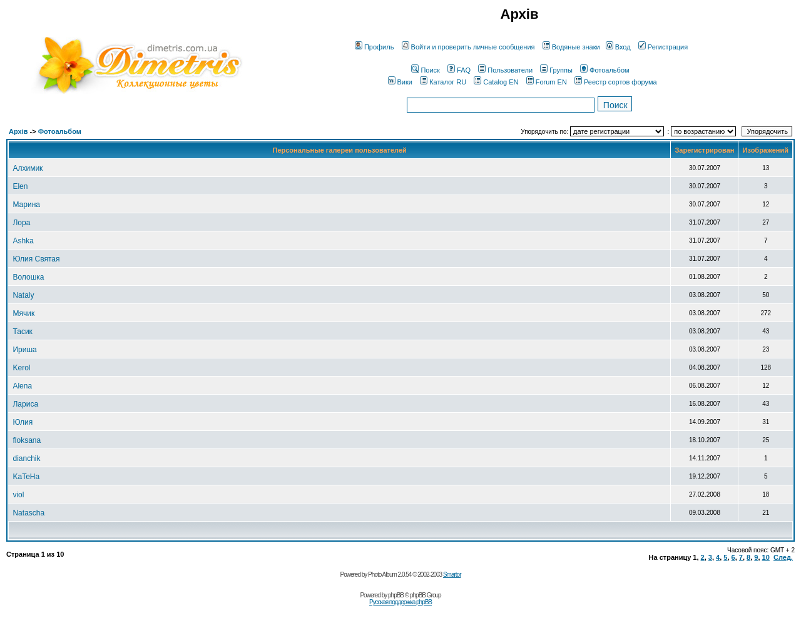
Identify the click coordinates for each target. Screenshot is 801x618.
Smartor (452, 574)
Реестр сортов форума (615, 82)
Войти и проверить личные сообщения (468, 47)
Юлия (23, 422)
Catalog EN (496, 82)
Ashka (23, 240)
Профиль (374, 47)
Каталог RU (443, 82)
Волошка (28, 277)
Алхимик (28, 168)
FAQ (459, 70)
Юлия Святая (36, 259)
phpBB (396, 595)
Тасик (22, 331)
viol (18, 494)
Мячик (23, 313)
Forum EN (546, 82)
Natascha (28, 513)
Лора (21, 222)
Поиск (425, 70)
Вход (618, 47)
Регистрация (663, 47)
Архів (18, 131)
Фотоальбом (605, 70)
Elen (20, 186)
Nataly (23, 295)
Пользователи (505, 70)
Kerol (21, 367)
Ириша (24, 349)
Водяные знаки (571, 47)
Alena (22, 386)
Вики (400, 82)
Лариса (25, 404)
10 (766, 557)
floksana (27, 440)
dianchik (26, 458)
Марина (26, 204)
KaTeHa (26, 476)
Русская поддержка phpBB (400, 602)
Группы (556, 70)
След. (783, 557)
